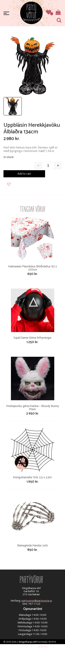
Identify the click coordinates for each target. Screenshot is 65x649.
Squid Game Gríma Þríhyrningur (32, 337)
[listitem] (12, 106)
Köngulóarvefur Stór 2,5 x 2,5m (32, 477)
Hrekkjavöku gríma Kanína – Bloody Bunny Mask (32, 408)
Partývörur (31, 12)
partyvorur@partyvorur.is (36, 600)
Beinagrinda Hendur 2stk (32, 545)
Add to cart (24, 173)
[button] (8, 184)
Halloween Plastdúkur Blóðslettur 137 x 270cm (32, 268)
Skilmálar (43, 646)
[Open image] (32, 66)
